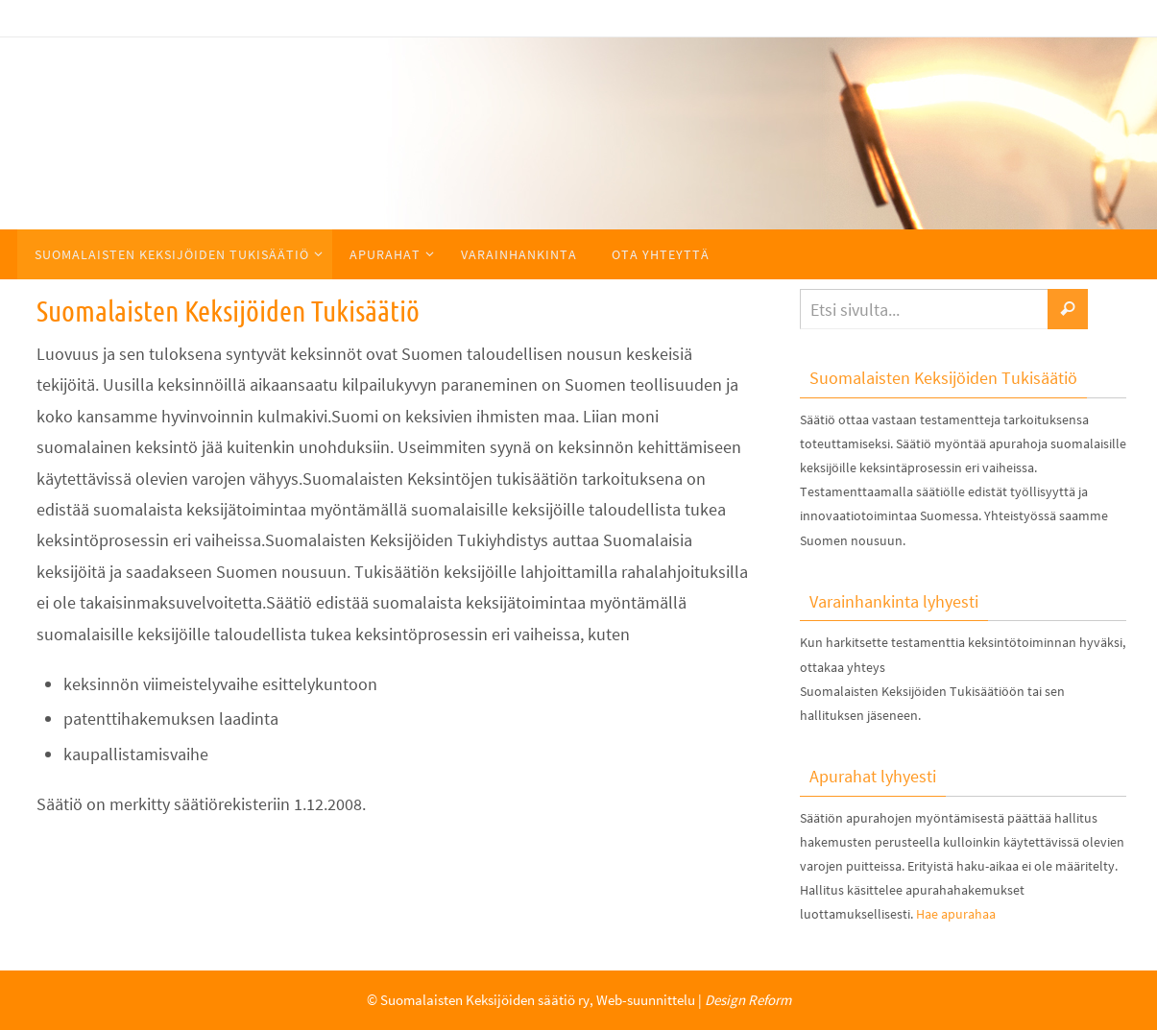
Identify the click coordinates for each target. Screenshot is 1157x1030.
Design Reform (748, 1000)
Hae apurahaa (956, 913)
